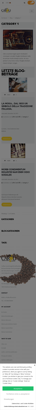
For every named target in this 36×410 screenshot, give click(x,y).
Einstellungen (9, 399)
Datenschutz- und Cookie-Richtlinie (23, 403)
